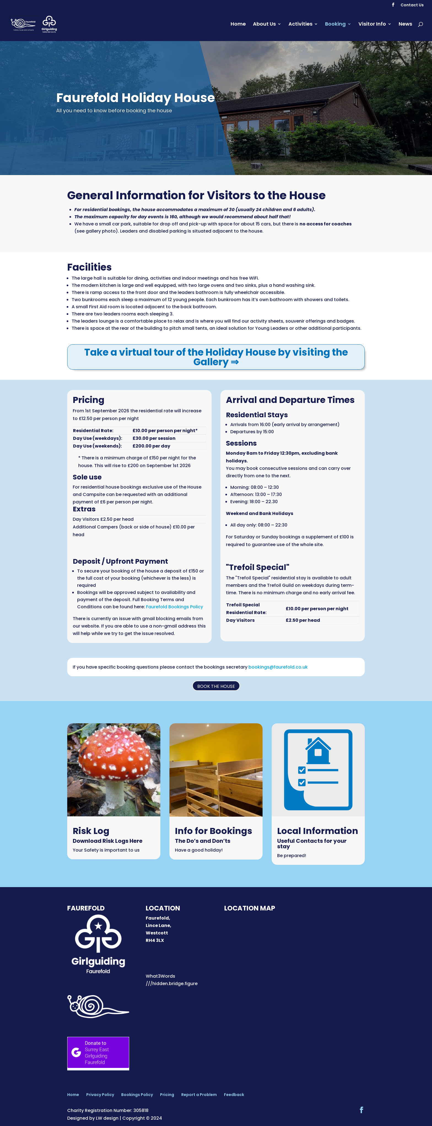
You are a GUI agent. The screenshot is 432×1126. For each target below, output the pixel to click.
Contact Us (412, 5)
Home (238, 26)
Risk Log (91, 831)
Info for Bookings (213, 831)
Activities (300, 26)
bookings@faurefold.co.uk (278, 667)
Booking (335, 26)
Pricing (167, 1094)
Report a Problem (199, 1094)
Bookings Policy (137, 1094)
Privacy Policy (100, 1094)
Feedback (234, 1094)
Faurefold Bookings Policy (174, 607)
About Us (264, 26)
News (405, 26)
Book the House (216, 686)
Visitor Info (372, 26)
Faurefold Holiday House (135, 98)
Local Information (317, 831)
